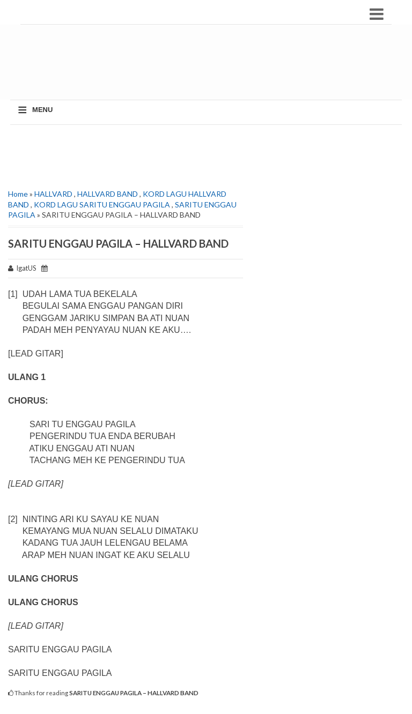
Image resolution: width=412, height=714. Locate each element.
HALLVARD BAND (107, 193)
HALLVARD (53, 193)
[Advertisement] (208, 67)
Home (18, 193)
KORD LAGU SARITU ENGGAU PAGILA (102, 204)
